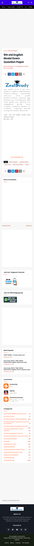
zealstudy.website (17, 460)
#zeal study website (18, 164)
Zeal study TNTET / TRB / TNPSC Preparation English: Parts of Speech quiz (17, 368)
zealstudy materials (17, 447)
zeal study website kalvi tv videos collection (17, 429)
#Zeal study (8, 164)
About (12, 543)
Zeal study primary (17, 416)
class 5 (27, 164)
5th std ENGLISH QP (17, 157)
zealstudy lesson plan (17, 444)
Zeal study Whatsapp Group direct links (17, 414)
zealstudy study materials (17, 455)
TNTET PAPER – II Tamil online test (14, 355)
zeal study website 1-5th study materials (17, 419)
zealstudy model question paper (17, 452)
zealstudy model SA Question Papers (17, 449)
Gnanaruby (13, 384)
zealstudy (17, 441)
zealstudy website (17, 458)
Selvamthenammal (16, 397)
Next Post (28, 226)
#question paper (24, 162)
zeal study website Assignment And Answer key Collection (17, 422)
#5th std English (12, 51)
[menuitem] (3, 7)
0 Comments (9, 68)
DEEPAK (12, 391)
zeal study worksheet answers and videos (17, 436)
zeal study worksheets (17, 439)
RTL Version (25, 543)
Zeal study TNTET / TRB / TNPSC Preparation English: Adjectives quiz (15, 361)
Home (5, 51)
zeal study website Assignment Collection (17, 426)
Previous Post (6, 226)
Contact (18, 543)
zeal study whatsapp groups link (17, 433)
